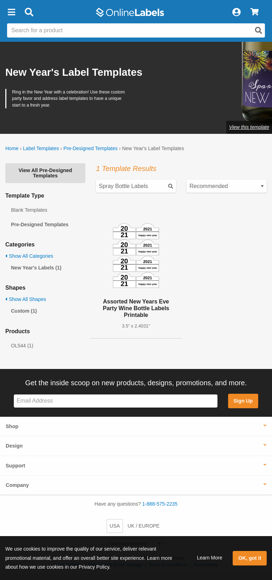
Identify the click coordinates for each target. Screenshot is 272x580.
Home (11, 148)
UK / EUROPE (143, 526)
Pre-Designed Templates (90, 148)
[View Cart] (254, 12)
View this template (249, 127)
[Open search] (258, 30)
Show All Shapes (25, 299)
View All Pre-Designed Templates (45, 172)
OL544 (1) (22, 345)
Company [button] (17, 485)
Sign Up (243, 401)
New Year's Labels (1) (36, 268)
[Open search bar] (29, 12)
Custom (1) (24, 311)
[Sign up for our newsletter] (115, 401)
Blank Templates (29, 210)
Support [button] (15, 465)
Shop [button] (12, 426)
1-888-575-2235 (160, 504)
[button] (11, 12)
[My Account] (236, 12)
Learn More (209, 558)
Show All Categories (29, 256)
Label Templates (41, 148)
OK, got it (249, 558)
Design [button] (14, 446)
